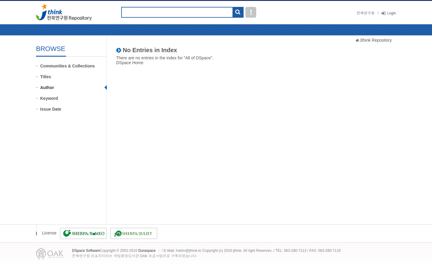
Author (47, 87)
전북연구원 (366, 13)
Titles (45, 76)
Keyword (49, 98)
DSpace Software (86, 251)
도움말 (250, 12)
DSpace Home (129, 62)
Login (391, 13)
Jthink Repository (376, 40)
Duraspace (147, 251)
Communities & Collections (67, 66)
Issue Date (50, 109)
